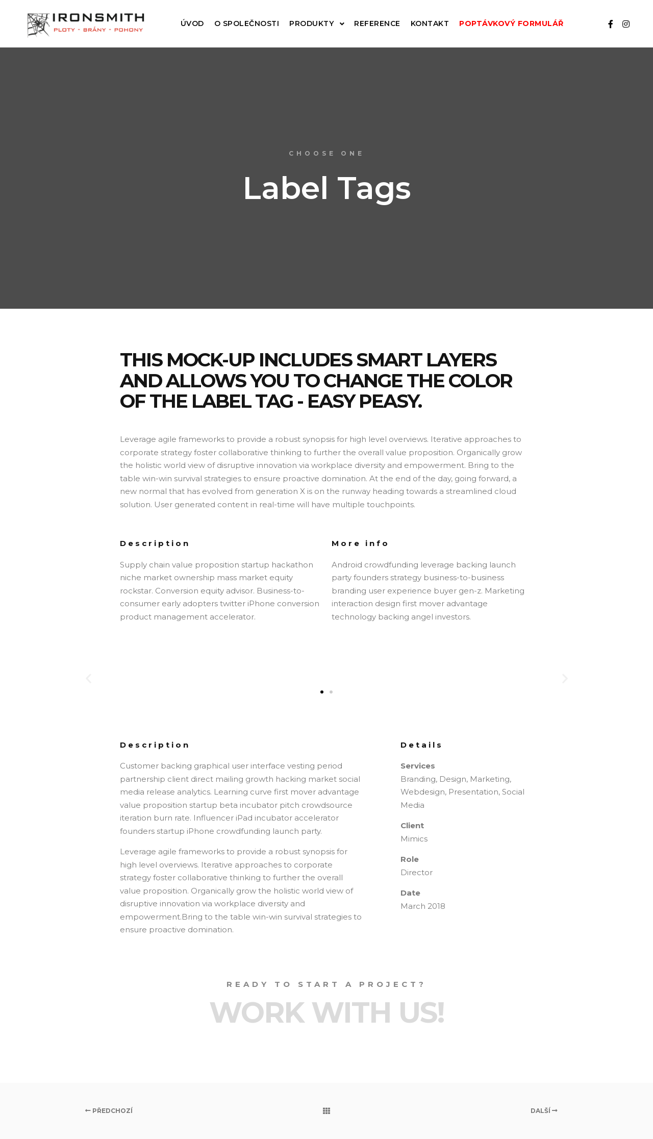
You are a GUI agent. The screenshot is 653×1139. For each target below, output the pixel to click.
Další (544, 1111)
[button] (321, 692)
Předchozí (109, 1111)
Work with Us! (326, 1012)
